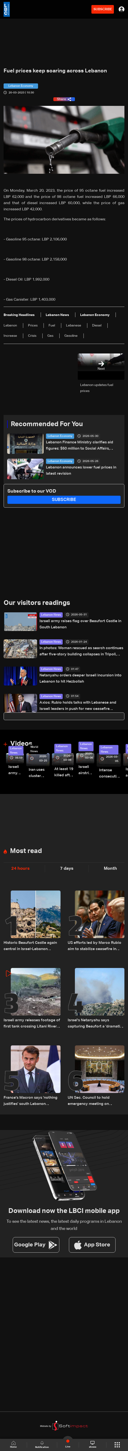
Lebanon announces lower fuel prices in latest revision (81, 471)
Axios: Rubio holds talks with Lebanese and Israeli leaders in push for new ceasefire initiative (77, 706)
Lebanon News (51, 615)
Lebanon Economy (60, 436)
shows (92, 1444)
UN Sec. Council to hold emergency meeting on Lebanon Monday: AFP (89, 1101)
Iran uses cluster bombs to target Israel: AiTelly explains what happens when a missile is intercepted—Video (39, 773)
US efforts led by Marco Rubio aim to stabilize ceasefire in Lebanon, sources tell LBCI (94, 946)
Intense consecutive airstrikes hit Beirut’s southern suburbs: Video (110, 774)
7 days (66, 868)
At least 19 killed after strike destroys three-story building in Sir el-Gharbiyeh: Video (64, 772)
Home (13, 1444)
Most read (26, 851)
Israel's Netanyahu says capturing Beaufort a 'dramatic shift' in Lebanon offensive (95, 1024)
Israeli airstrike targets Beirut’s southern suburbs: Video (86, 770)
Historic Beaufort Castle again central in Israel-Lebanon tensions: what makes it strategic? (30, 946)
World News (34, 749)
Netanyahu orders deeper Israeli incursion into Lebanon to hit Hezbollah (80, 679)
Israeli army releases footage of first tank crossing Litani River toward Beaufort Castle (16, 770)
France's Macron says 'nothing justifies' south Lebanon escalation (30, 1101)
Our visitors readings (37, 603)
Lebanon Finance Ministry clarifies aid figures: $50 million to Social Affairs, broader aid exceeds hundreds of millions (82, 446)
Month (110, 868)
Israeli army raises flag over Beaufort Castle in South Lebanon (80, 624)
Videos (21, 743)
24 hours (20, 868)
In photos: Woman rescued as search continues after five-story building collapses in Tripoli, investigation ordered (81, 652)
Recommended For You (47, 424)
